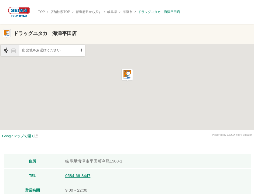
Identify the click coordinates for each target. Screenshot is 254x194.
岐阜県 (112, 12)
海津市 (127, 12)
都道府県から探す (89, 12)
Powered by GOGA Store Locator (232, 134)
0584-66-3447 (77, 175)
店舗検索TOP (60, 12)
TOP (41, 12)
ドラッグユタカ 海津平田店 (159, 12)
